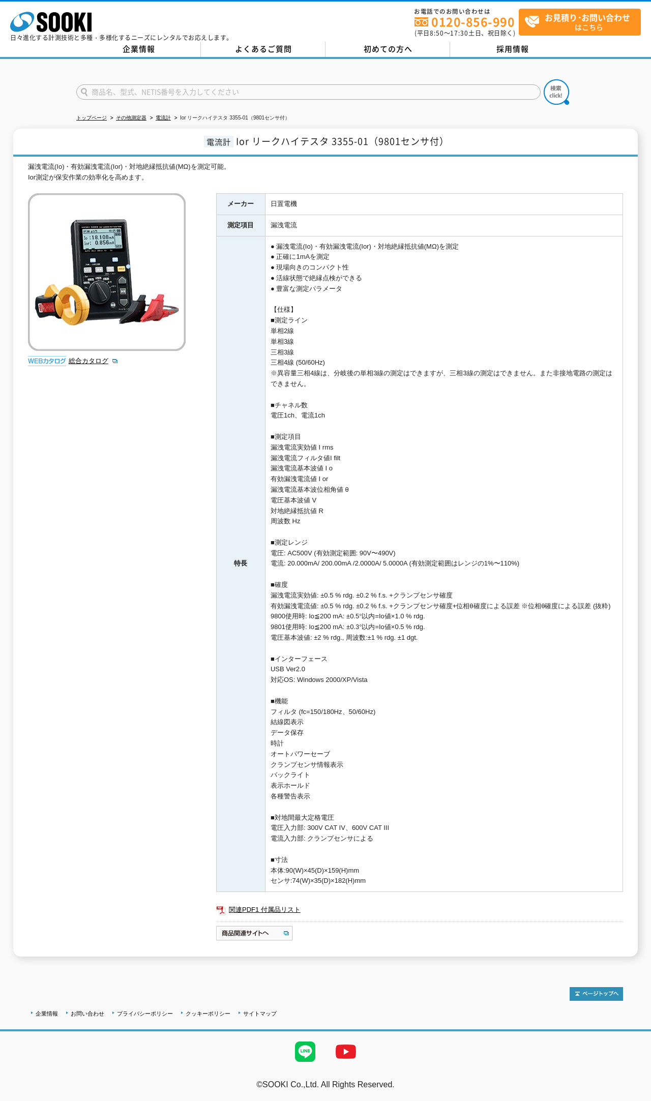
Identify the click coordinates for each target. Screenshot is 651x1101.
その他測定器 (131, 118)
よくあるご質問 (263, 48)
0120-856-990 (473, 21)
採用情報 (512, 48)
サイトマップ (260, 1013)
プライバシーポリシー (145, 1013)
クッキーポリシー (208, 1013)
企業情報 (139, 48)
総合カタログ (88, 361)
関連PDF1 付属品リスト (265, 909)
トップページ (91, 118)
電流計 (163, 118)
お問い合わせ (87, 1013)
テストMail (631, 1095)
